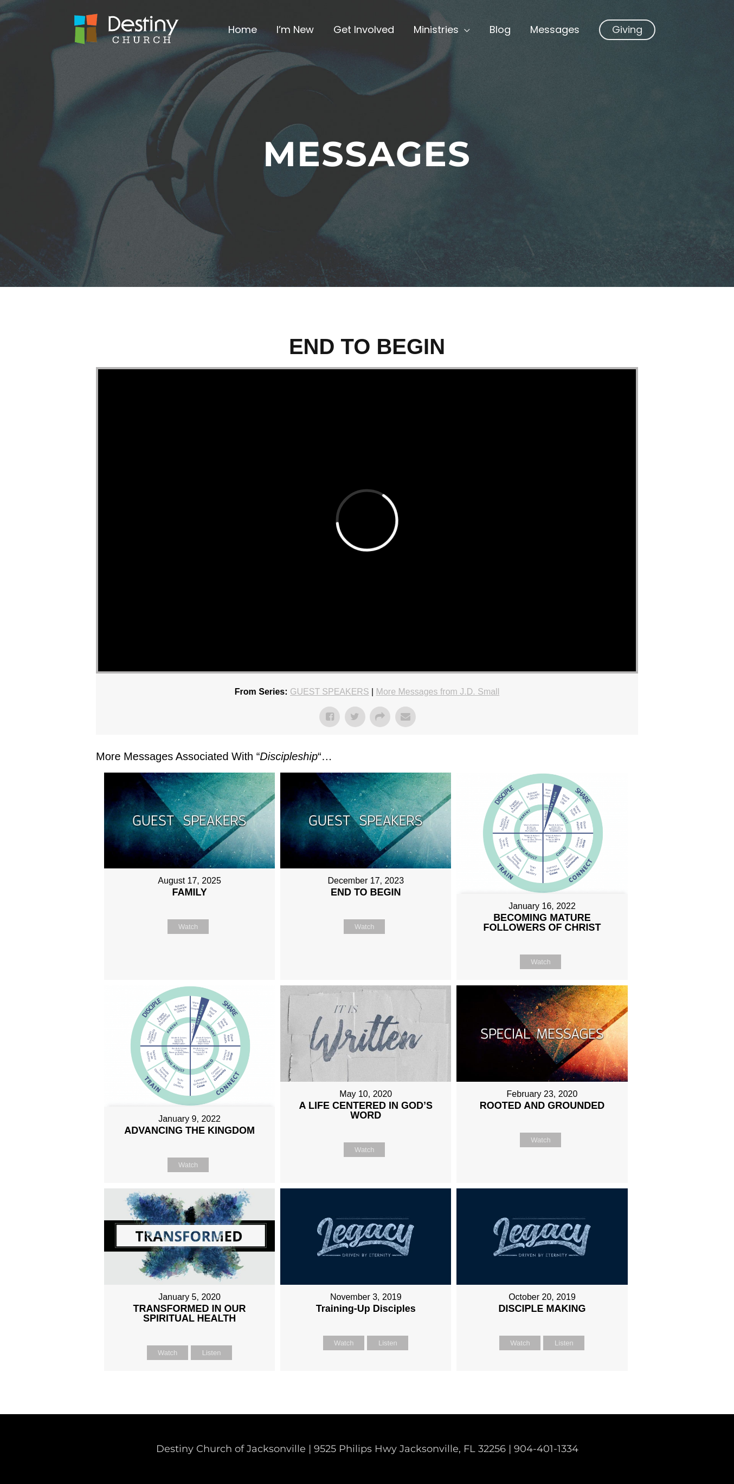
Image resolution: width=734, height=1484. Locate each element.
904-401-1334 (546, 1449)
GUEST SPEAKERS (329, 691)
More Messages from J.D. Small (438, 691)
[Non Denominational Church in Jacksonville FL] (126, 29)
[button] (627, 29)
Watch (188, 927)
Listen (211, 1353)
